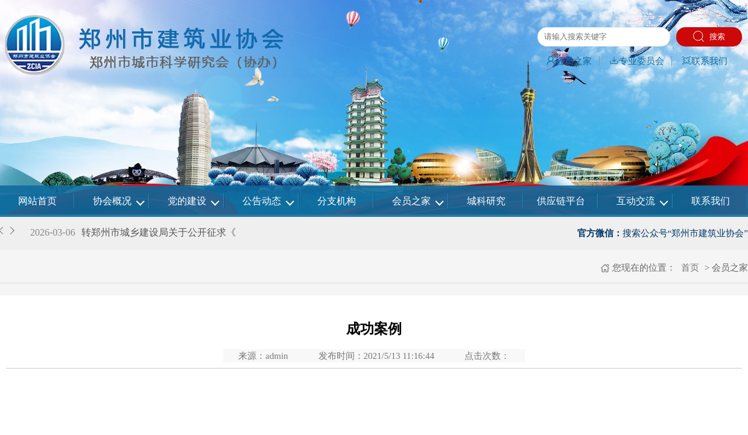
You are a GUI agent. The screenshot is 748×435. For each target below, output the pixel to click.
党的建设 (187, 201)
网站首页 (37, 201)
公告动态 (261, 201)
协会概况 (112, 201)
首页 (689, 267)
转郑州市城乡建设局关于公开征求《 (158, 232)
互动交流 (635, 201)
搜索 (709, 36)
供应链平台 (561, 201)
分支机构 (336, 201)
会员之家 (569, 61)
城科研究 (486, 201)
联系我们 (704, 61)
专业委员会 (636, 61)
